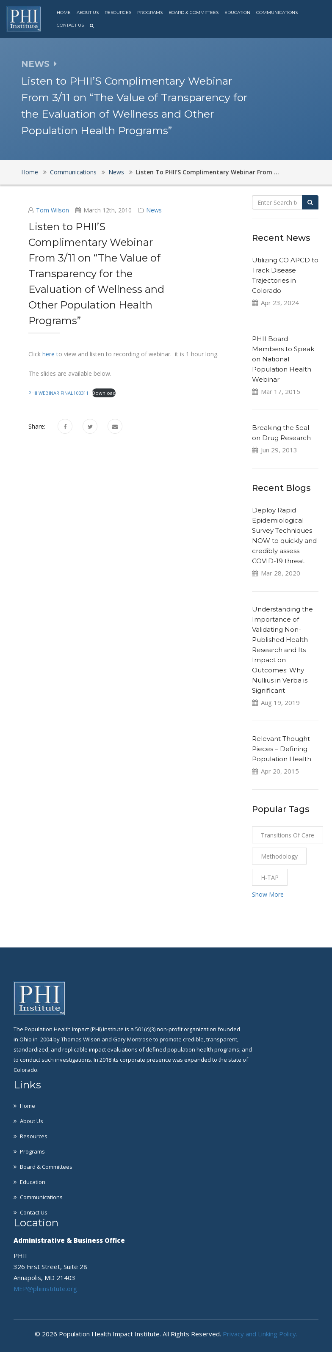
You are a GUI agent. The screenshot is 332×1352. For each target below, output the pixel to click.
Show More (268, 894)
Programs (150, 12)
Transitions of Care (287, 835)
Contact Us (70, 25)
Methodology (279, 856)
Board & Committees (194, 12)
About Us (88, 12)
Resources (118, 12)
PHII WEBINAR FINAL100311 (58, 393)
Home (64, 12)
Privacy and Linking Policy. (260, 1334)
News (116, 172)
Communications (277, 12)
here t (49, 354)
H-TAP (270, 877)
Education (237, 12)
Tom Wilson (52, 210)
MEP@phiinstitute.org (45, 1288)
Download (104, 393)
